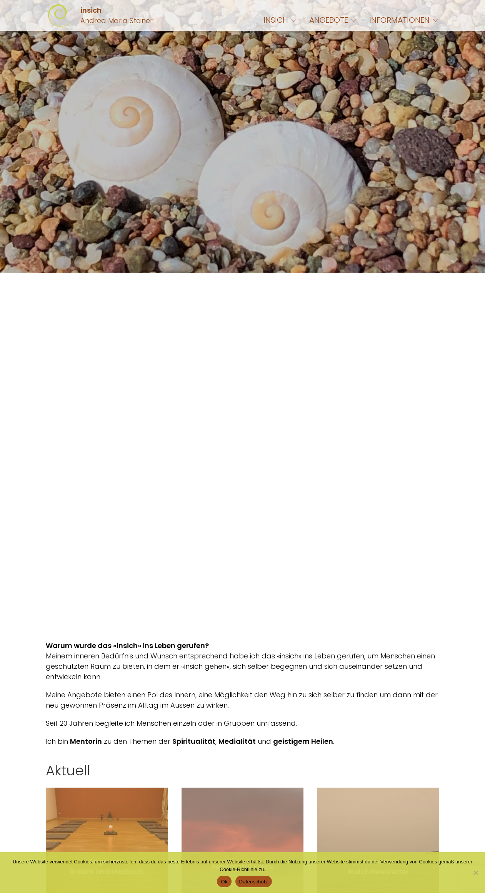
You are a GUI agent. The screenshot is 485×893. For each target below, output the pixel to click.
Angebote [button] (333, 20)
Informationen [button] (404, 20)
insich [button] (280, 20)
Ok (224, 882)
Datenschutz (253, 882)
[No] (475, 872)
